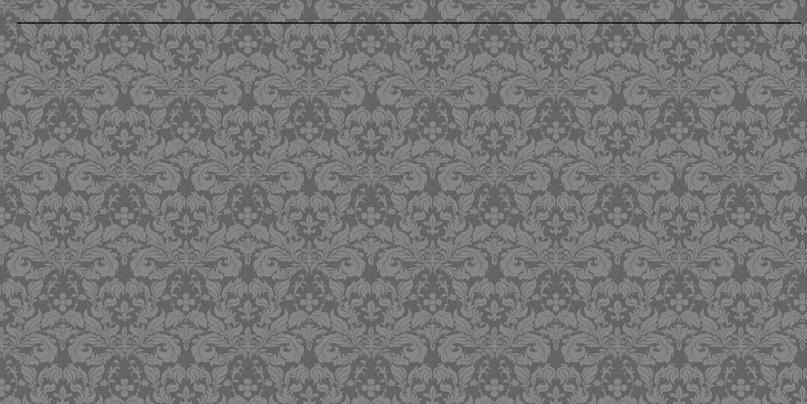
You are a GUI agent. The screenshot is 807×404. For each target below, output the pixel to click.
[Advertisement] (326, 109)
